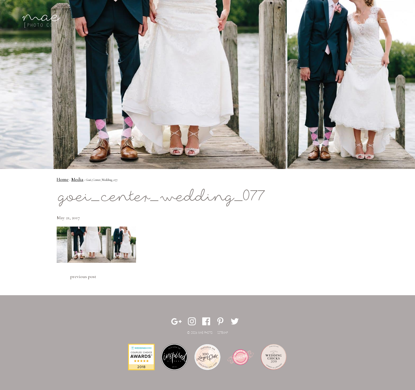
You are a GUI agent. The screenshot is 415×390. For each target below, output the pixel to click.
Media (77, 179)
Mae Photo (42, 21)
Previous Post (83, 276)
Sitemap (222, 332)
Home (63, 179)
